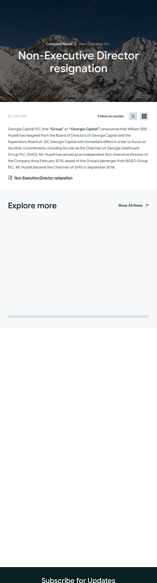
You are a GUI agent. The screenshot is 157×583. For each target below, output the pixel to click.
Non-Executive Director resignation (43, 178)
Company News (59, 44)
